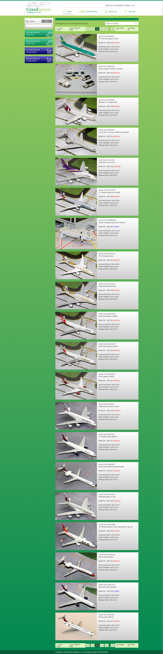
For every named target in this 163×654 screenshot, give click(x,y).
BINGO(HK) (103, 652)
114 (88, 29)
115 (92, 29)
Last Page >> (131, 29)
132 (112, 29)
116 (97, 29)
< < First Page (59, 29)
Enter (47, 21)
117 (102, 29)
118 (106, 29)
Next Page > (120, 29)
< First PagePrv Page (74, 29)
